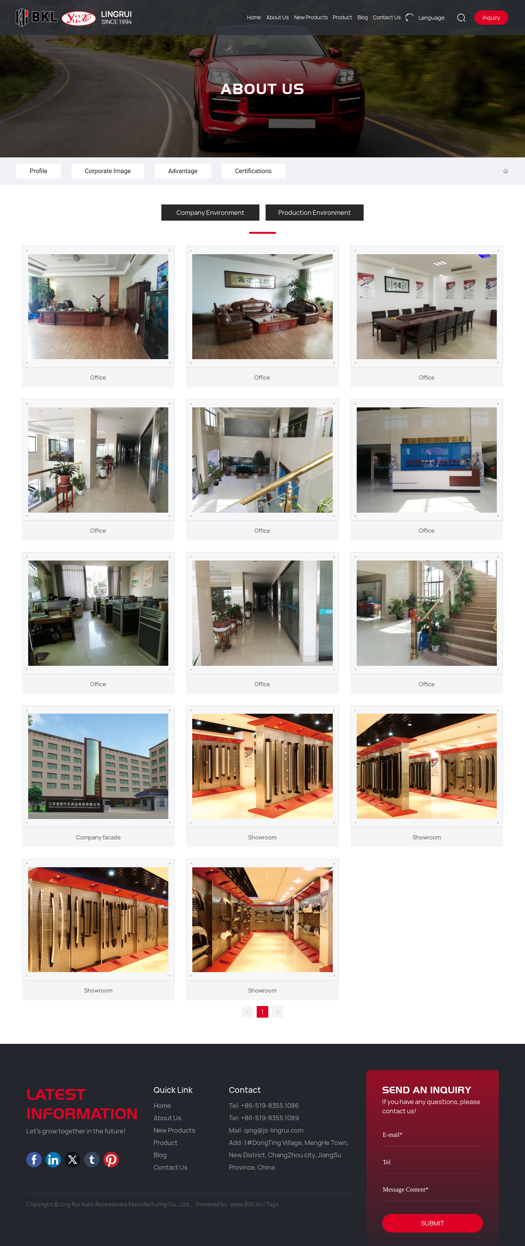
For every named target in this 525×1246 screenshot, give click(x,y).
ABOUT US (262, 101)
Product (166, 1142)
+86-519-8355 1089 (270, 1118)
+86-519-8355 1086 (270, 1105)
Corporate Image (108, 171)
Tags (272, 1204)
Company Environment (210, 212)
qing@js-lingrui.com (273, 1130)
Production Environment (314, 212)
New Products (174, 1130)
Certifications (253, 171)
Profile (38, 171)
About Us (167, 1118)
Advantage (183, 171)
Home (162, 1105)
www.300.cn (246, 1204)
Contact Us (171, 1167)
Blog (160, 1155)
